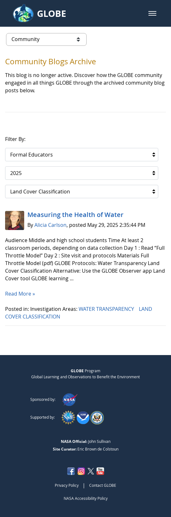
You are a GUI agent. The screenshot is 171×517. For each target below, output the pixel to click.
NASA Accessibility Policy (86, 498)
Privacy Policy (67, 485)
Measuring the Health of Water (75, 214)
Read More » (20, 293)
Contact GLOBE (102, 485)
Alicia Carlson (50, 224)
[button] (152, 13)
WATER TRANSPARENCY (107, 308)
